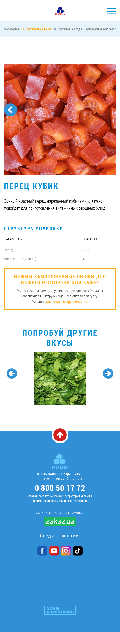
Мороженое (11, 29)
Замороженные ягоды (67, 29)
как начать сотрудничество (66, 301)
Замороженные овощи (36, 29)
